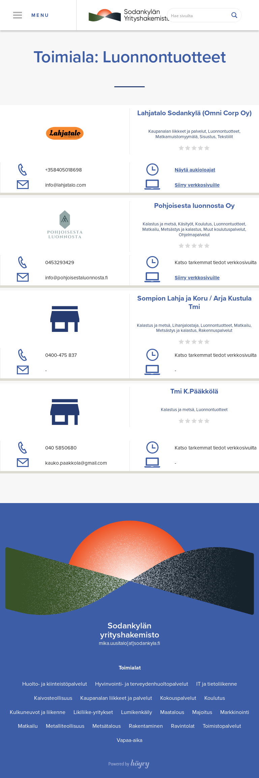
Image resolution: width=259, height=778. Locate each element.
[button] (17, 15)
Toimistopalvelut (222, 726)
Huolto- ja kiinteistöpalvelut (54, 684)
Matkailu (28, 726)
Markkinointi (234, 712)
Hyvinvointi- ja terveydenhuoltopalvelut (141, 684)
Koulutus (214, 698)
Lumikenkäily (136, 712)
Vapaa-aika (129, 740)
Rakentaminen (146, 726)
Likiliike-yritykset (93, 712)
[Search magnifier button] (234, 15)
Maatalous (172, 712)
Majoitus (202, 712)
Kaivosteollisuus (53, 698)
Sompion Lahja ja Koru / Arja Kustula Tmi (194, 302)
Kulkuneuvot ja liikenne (37, 712)
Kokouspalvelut (178, 698)
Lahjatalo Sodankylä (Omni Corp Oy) (194, 112)
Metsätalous (106, 726)
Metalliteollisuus (65, 726)
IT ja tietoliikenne (216, 684)
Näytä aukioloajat (195, 170)
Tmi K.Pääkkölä (194, 391)
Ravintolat (183, 726)
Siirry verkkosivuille (197, 185)
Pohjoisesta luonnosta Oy (194, 205)
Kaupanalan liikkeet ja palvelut (116, 698)
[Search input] (198, 15)
